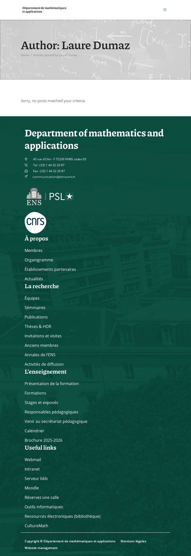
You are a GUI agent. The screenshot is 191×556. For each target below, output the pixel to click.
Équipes (32, 298)
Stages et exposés (41, 402)
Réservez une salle (42, 497)
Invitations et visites (43, 336)
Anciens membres (41, 345)
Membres (34, 250)
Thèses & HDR (38, 326)
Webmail (33, 459)
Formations (35, 393)
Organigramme (39, 260)
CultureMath (36, 525)
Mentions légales (133, 541)
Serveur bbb (36, 478)
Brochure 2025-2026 (43, 440)
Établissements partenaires (50, 269)
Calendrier (34, 431)
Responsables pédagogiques (51, 412)
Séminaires (35, 307)
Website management (41, 548)
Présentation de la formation (52, 383)
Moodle (32, 488)
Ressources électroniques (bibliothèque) (62, 516)
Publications (36, 317)
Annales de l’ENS (40, 354)
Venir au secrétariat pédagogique (56, 421)
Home (25, 55)
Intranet (32, 469)
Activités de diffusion (44, 364)
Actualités (34, 278)
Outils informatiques (44, 507)
